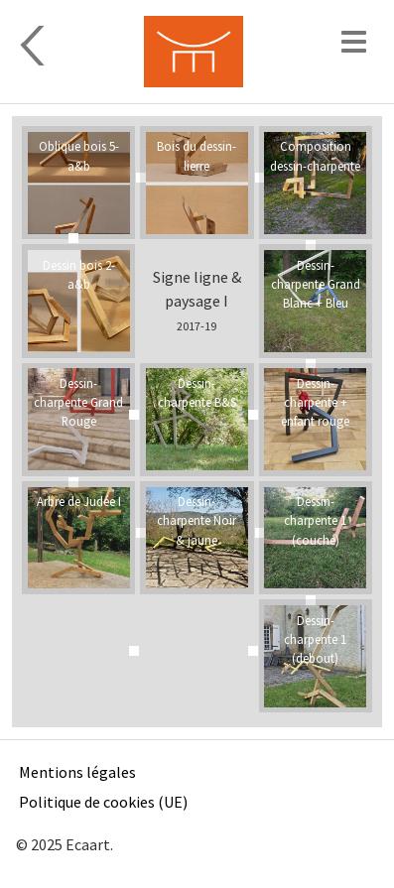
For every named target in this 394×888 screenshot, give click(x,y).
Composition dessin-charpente (315, 155)
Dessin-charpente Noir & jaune (196, 520)
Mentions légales (77, 772)
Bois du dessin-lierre (196, 155)
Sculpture (63, 46)
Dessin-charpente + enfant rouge (315, 402)
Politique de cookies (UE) (103, 802)
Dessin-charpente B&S (197, 392)
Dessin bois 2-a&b (79, 274)
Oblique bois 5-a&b (79, 155)
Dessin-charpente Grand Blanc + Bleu (315, 284)
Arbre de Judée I (79, 501)
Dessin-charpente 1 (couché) (315, 520)
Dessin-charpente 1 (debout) (315, 639)
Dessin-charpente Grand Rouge (78, 402)
